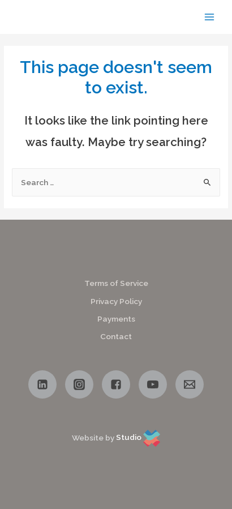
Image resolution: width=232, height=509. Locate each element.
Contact (116, 336)
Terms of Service (116, 283)
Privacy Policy (116, 301)
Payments (116, 318)
